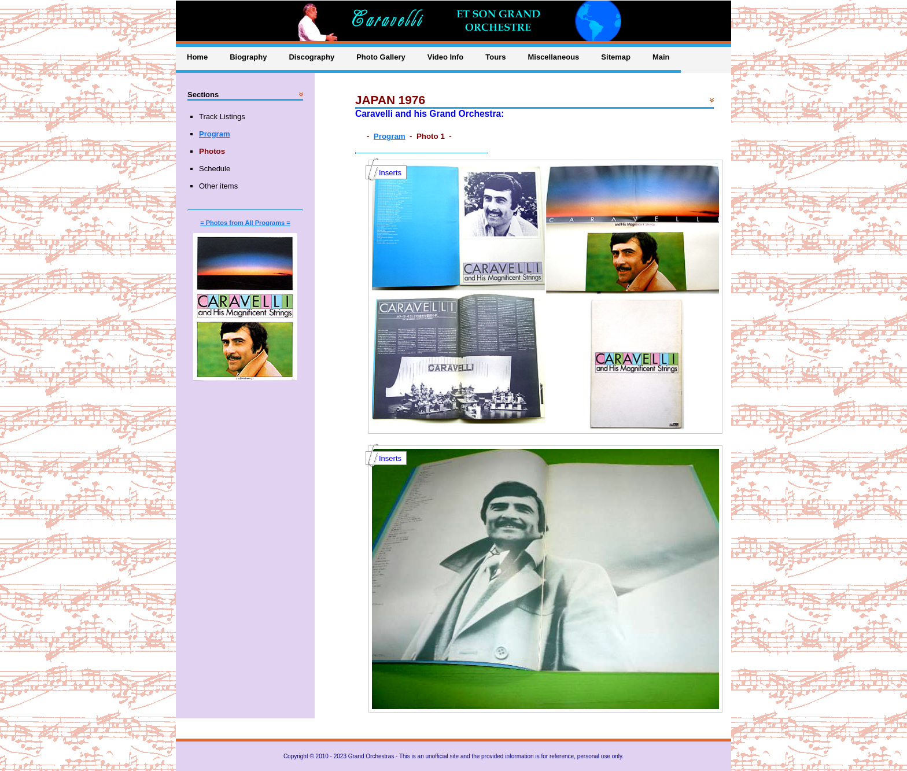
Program (389, 136)
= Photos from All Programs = (245, 222)
